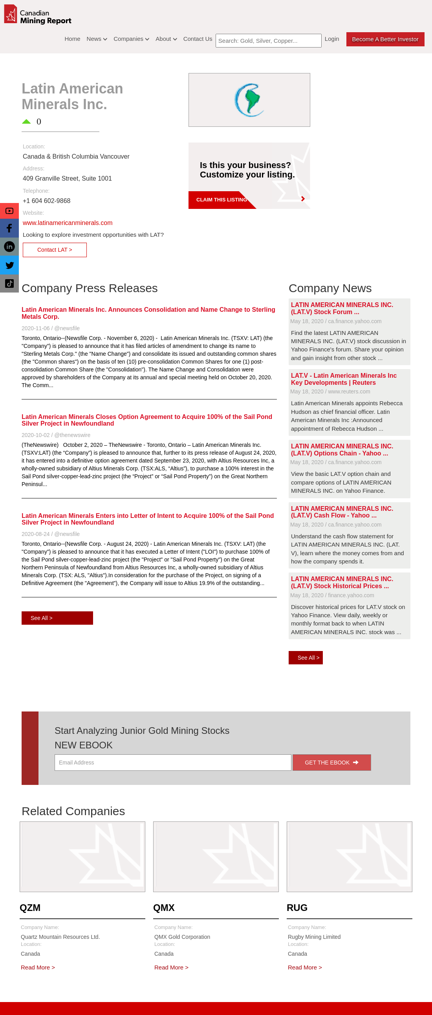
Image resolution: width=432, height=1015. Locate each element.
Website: (33, 213)
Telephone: (36, 191)
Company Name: (40, 927)
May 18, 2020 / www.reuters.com (330, 391)
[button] (9, 211)
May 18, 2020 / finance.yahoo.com (332, 595)
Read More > (38, 967)
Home (73, 38)
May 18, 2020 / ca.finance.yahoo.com (336, 321)
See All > (42, 618)
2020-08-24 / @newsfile (51, 534)
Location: (34, 146)
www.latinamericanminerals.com (68, 222)
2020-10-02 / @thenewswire (56, 435)
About (166, 38)
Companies (131, 38)
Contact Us (197, 38)
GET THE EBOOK (332, 762)
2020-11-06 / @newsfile (51, 328)
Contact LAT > (54, 250)
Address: (33, 168)
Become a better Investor (385, 39)
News (97, 38)
